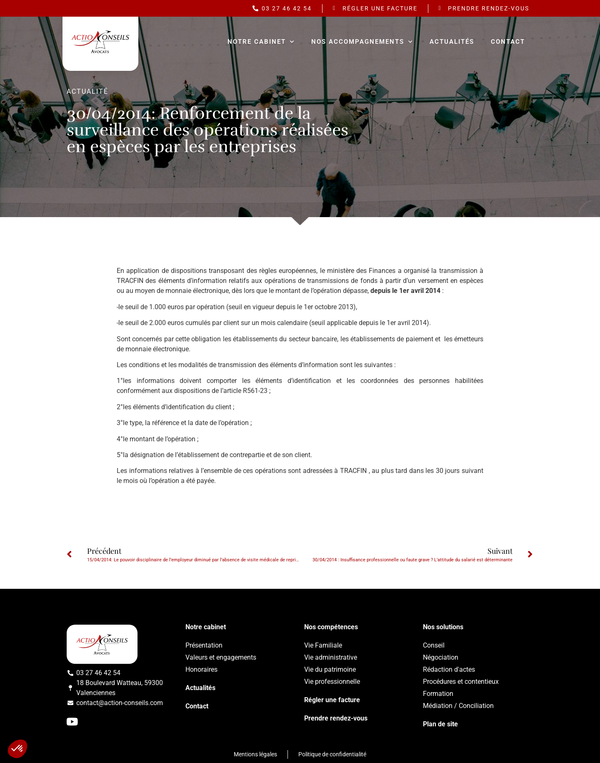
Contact (508, 41)
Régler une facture (332, 700)
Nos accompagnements (362, 41)
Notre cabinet (261, 41)
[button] (18, 749)
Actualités (452, 41)
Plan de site (440, 724)
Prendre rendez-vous (336, 718)
